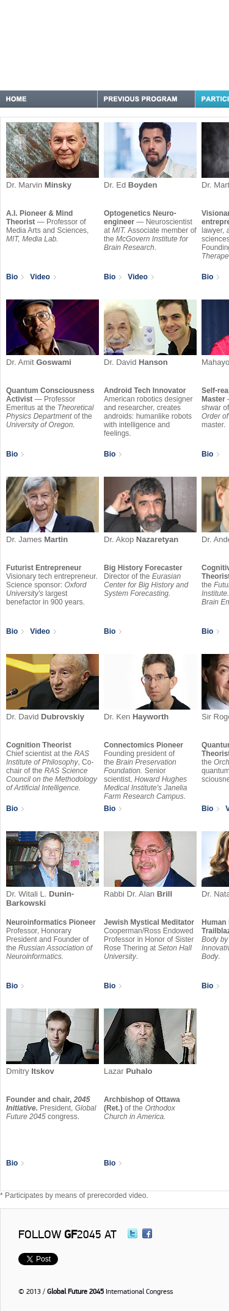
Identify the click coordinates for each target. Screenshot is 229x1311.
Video (43, 277)
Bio (15, 277)
